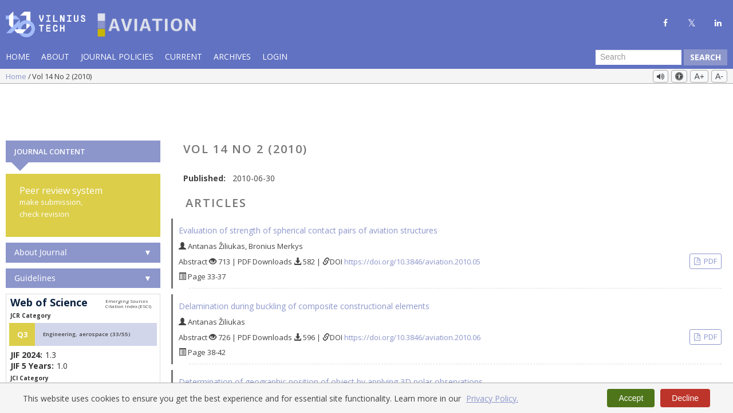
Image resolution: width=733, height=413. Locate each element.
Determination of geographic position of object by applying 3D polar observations (331, 335)
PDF (709, 215)
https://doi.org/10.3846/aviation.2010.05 (412, 216)
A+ (699, 76)
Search (705, 57)
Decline (685, 398)
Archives (232, 56)
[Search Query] (638, 57)
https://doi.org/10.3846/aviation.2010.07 (412, 367)
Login (274, 56)
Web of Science (49, 257)
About (55, 56)
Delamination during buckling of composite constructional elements (304, 260)
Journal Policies (117, 56)
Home (18, 56)
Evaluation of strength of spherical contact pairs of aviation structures (308, 184)
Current (183, 56)
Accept (630, 398)
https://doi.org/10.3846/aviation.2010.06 (412, 291)
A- (719, 76)
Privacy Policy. (492, 398)
